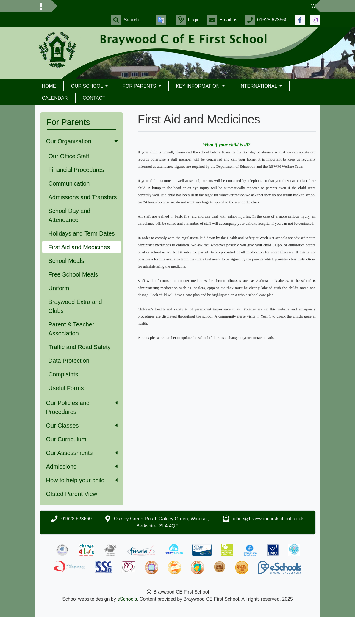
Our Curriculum (66, 439)
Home (49, 86)
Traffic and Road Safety (80, 347)
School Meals (66, 261)
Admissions (82, 466)
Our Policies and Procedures (82, 407)
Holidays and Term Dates (82, 233)
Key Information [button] (198, 86)
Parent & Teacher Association (71, 329)
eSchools (127, 599)
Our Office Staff (69, 156)
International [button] (259, 86)
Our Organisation (82, 141)
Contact (94, 98)
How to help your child (82, 480)
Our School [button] (87, 86)
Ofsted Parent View (71, 494)
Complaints (63, 374)
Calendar (55, 98)
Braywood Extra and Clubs (75, 306)
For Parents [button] (140, 86)
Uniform (59, 288)
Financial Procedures (76, 170)
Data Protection (69, 360)
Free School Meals (73, 274)
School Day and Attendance (69, 215)
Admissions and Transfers (83, 197)
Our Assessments (82, 453)
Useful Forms (66, 388)
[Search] (136, 20)
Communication (69, 183)
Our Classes (82, 425)
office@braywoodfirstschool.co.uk (268, 518)
